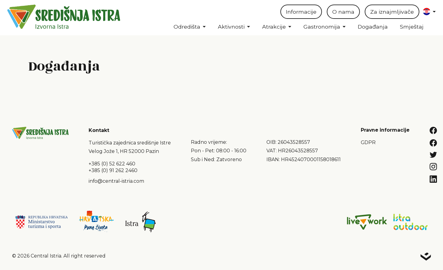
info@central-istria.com (116, 181)
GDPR (368, 142)
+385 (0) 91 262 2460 (113, 170)
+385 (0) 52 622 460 (112, 164)
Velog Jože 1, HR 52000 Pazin (124, 151)
